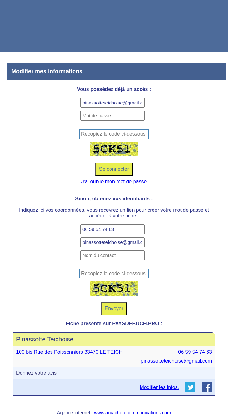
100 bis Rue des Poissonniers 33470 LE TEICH (69, 352)
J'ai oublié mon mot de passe (114, 181)
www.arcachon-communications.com (132, 412)
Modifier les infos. (159, 387)
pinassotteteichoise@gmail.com (176, 361)
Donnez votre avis (36, 373)
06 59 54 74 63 (195, 352)
